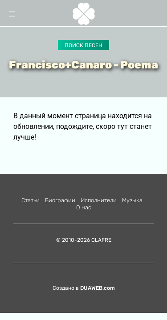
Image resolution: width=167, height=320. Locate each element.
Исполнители (99, 200)
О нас (83, 207)
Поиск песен (83, 45)
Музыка (132, 200)
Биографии (60, 200)
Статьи (30, 200)
